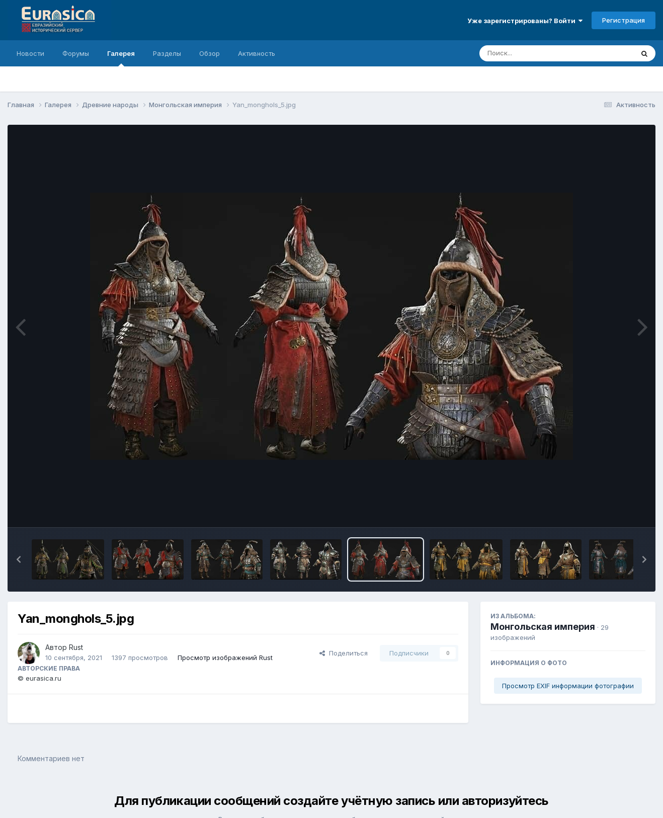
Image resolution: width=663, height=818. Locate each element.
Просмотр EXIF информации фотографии (568, 686)
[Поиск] (537, 53)
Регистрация (623, 20)
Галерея (121, 57)
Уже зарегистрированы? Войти (525, 21)
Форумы (75, 53)
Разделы (167, 53)
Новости (30, 53)
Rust (76, 647)
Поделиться (343, 653)
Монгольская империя (542, 626)
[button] (19, 559)
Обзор (209, 53)
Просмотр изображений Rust (225, 657)
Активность (256, 53)
